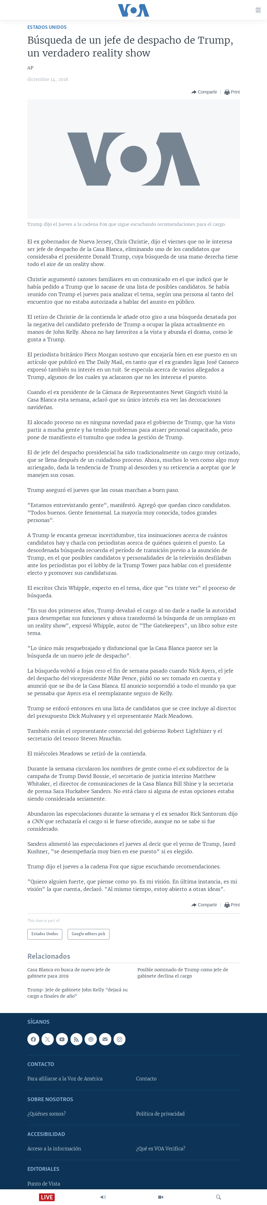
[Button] (204, 92)
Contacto (146, 1079)
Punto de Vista (43, 1184)
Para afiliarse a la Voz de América (65, 1079)
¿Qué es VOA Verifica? (160, 1149)
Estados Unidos (47, 27)
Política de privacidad (160, 1114)
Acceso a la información (54, 1149)
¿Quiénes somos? (46, 1114)
